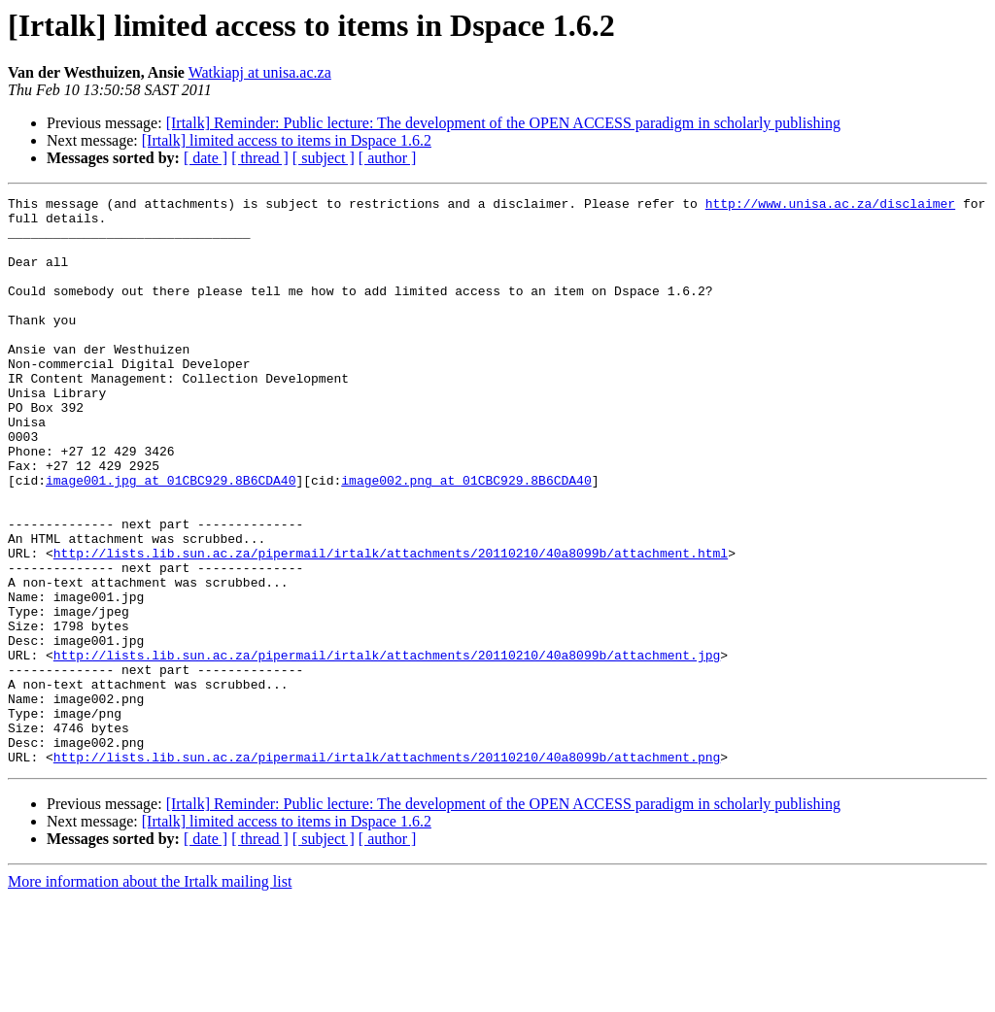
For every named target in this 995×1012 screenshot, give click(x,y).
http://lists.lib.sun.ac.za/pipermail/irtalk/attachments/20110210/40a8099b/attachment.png (386, 870)
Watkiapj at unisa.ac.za (260, 72)
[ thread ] (260, 158)
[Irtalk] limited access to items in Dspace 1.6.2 (286, 140)
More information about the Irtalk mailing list (150, 995)
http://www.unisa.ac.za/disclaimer (830, 206)
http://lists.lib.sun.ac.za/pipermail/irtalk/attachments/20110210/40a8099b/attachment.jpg (386, 748)
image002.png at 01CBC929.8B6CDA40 (466, 538)
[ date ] (205, 158)
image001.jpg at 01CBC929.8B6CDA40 (170, 538)
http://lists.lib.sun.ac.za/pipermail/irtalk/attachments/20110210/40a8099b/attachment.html (390, 625)
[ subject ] (323, 158)
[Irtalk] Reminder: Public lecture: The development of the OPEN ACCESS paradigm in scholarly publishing (503, 123)
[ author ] (388, 158)
